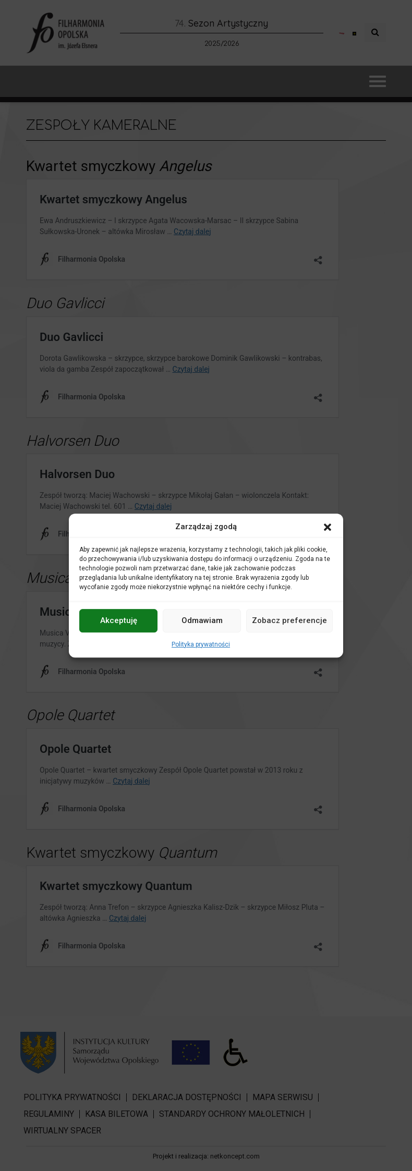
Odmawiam (202, 620)
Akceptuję (118, 620)
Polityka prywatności (201, 644)
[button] (327, 527)
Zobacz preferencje (289, 620)
